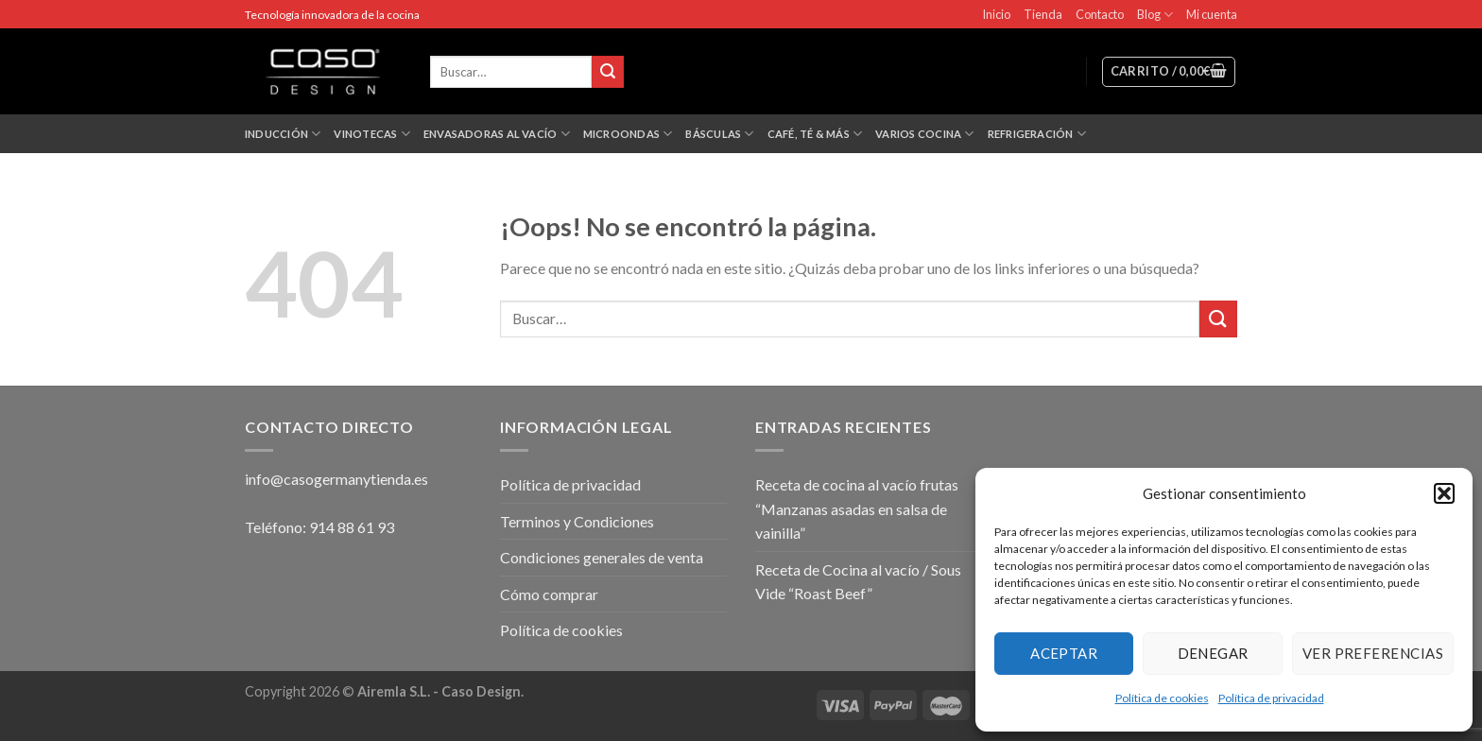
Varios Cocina (924, 134)
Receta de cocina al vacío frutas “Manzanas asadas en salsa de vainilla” (856, 508)
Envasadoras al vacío (496, 134)
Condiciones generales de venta (601, 557)
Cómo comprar (549, 594)
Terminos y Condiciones (577, 521)
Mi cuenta (1211, 14)
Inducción (282, 134)
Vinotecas (371, 134)
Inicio (996, 14)
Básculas (719, 134)
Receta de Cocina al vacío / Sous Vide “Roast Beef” (858, 581)
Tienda (1043, 14)
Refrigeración (1037, 134)
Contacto (1100, 14)
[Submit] (1218, 319)
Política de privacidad (1271, 698)
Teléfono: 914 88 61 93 (319, 527)
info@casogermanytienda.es (336, 479)
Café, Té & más (815, 134)
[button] (1444, 493)
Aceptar (1063, 653)
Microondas (628, 134)
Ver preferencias (1372, 653)
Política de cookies (1162, 698)
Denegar (1213, 653)
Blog (1155, 15)
